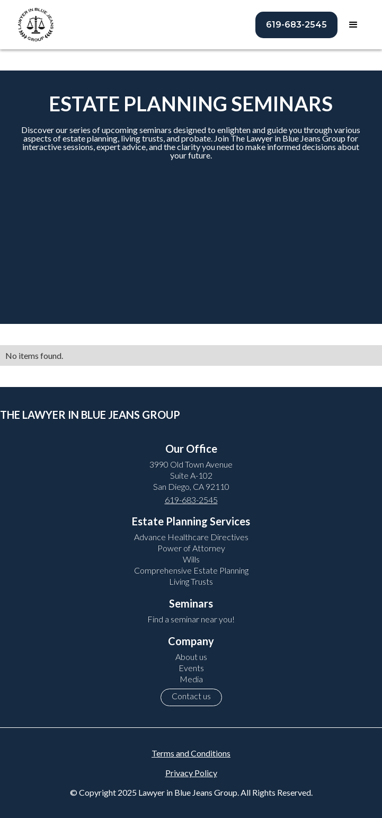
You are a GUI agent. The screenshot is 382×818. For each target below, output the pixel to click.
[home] (33, 24)
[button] (353, 25)
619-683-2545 (296, 25)
